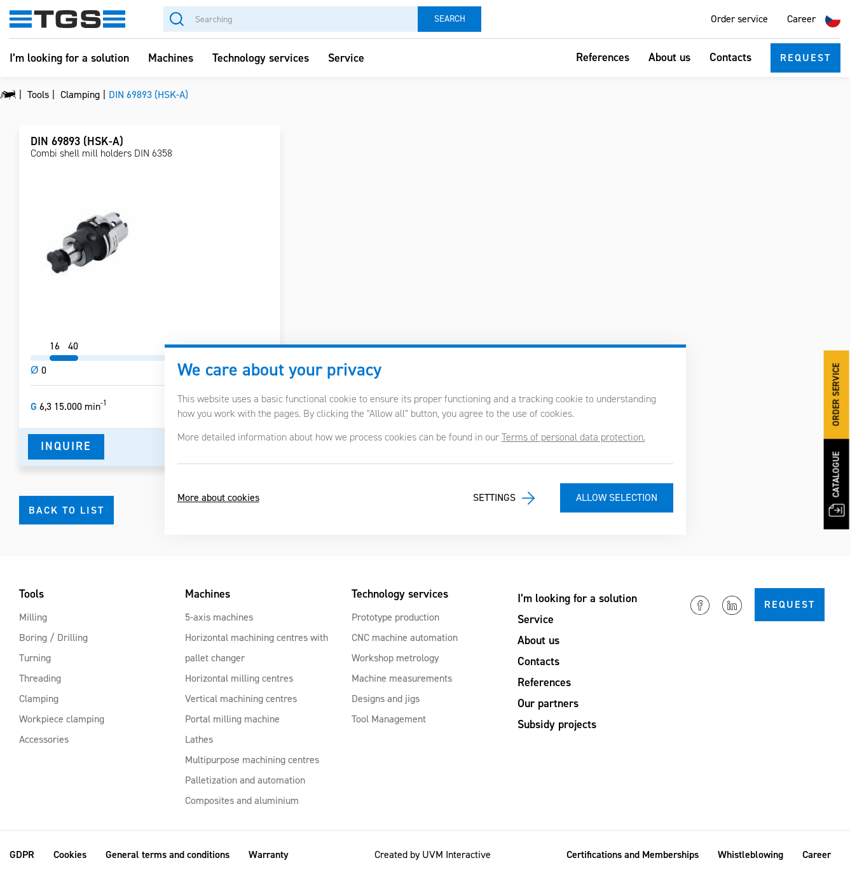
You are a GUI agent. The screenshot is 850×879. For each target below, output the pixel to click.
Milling (33, 617)
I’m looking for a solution (69, 58)
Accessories (44, 739)
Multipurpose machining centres (252, 759)
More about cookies (218, 498)
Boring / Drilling (53, 637)
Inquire (66, 446)
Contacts (730, 57)
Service (346, 58)
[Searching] (290, 19)
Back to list (66, 510)
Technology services (260, 58)
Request (805, 57)
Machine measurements (402, 678)
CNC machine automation (405, 637)
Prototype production (395, 617)
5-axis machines (219, 617)
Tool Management (389, 719)
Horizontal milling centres (239, 678)
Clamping (38, 698)
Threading (40, 678)
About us (669, 57)
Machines (170, 58)
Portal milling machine (232, 719)
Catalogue (836, 483)
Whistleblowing (750, 854)
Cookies (69, 854)
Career (801, 18)
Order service (739, 18)
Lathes (199, 739)
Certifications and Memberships (632, 854)
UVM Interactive (456, 854)
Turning (35, 658)
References (602, 57)
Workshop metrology (395, 658)
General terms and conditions (168, 854)
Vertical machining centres (241, 698)
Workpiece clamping (61, 719)
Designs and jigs (386, 698)
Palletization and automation (245, 780)
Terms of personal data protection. (573, 437)
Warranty (269, 854)
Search (449, 19)
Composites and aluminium (242, 800)
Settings (494, 498)
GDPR (22, 854)
